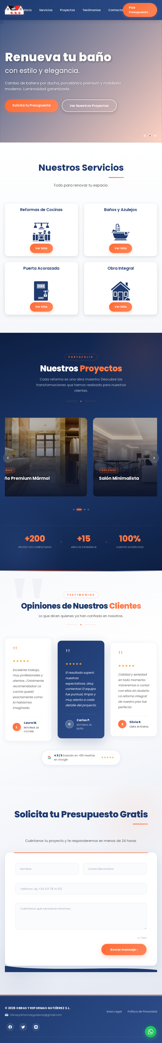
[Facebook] (10, 1027)
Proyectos (67, 10)
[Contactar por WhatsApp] (151, 1032)
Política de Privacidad (142, 1011)
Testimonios (92, 10)
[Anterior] (8, 458)
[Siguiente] (154, 458)
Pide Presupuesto (138, 10)
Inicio (28, 10)
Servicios (46, 10)
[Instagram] (36, 1027)
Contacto (115, 10)
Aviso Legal (114, 1011)
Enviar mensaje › (124, 949)
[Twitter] (23, 1027)
